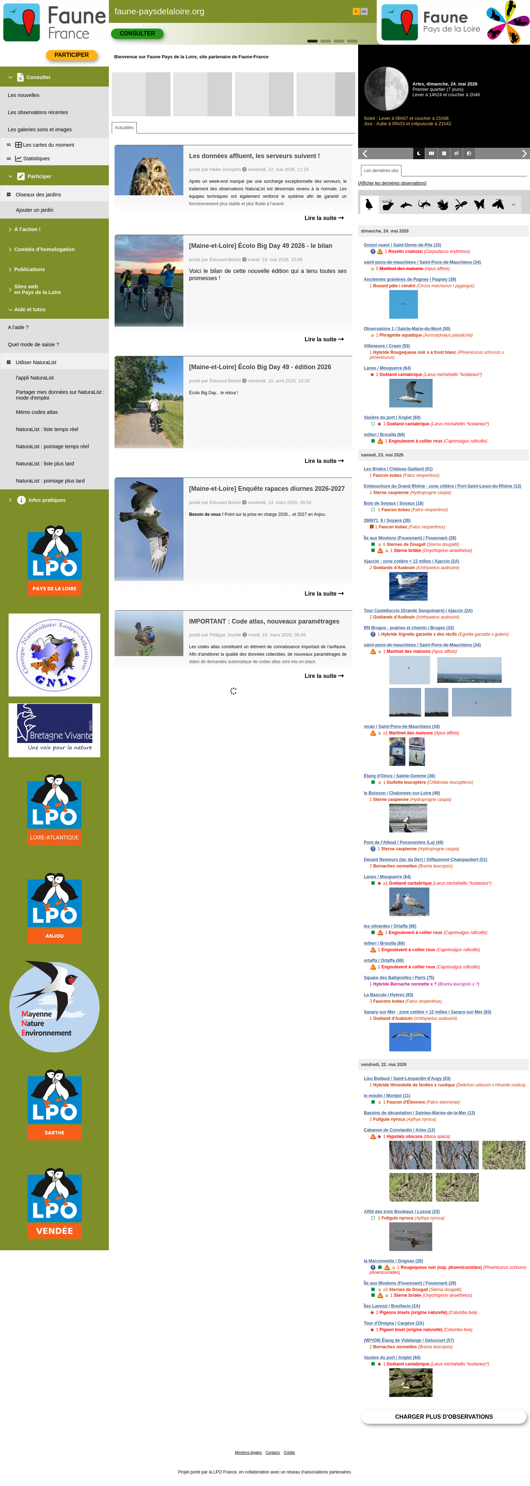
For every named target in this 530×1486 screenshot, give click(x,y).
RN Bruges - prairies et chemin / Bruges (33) (409, 627)
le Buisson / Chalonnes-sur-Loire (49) (402, 793)
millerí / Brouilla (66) (384, 434)
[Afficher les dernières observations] (392, 183)
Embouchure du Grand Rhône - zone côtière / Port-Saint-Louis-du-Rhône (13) (442, 486)
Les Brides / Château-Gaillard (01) (398, 468)
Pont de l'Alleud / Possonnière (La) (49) (403, 842)
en (364, 11)
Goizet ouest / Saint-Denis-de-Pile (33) (402, 245)
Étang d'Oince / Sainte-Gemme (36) (399, 775)
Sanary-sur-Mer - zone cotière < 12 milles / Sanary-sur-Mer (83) (427, 1012)
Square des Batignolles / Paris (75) (399, 977)
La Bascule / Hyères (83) (388, 994)
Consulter (137, 33)
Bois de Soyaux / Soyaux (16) (394, 503)
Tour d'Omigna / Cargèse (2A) (394, 1323)
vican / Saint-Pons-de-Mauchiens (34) (402, 726)
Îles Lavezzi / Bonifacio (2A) (392, 1306)
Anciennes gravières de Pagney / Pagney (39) (410, 279)
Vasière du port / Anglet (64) (392, 417)
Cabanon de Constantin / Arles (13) (399, 1130)
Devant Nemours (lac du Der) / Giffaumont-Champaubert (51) (425, 859)
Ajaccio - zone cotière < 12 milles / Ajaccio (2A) (411, 561)
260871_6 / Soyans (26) (387, 520)
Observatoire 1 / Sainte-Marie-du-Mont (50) (407, 328)
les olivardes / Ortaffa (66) (390, 926)
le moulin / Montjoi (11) (387, 1095)
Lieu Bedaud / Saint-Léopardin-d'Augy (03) (407, 1078)
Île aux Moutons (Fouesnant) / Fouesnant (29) (410, 538)
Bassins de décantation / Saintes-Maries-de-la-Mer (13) (419, 1112)
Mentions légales (248, 1453)
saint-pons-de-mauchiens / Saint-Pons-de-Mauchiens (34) (422, 262)
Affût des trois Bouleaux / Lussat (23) (402, 1211)
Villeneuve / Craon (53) (387, 345)
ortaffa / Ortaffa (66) (384, 960)
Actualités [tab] (124, 127)
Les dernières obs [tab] (381, 170)
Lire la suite (324, 218)
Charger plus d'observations (444, 1417)
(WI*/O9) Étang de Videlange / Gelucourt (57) (409, 1340)
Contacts (273, 1453)
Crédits (289, 1453)
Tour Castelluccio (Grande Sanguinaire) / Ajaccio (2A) (418, 610)
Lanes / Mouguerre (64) (387, 368)
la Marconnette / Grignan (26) (393, 1260)
